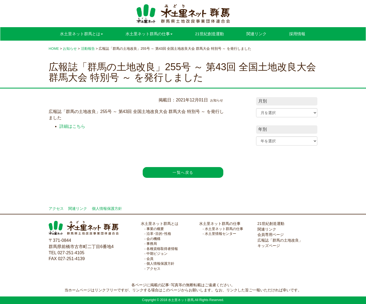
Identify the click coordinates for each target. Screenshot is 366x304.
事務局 (151, 244)
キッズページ (268, 245)
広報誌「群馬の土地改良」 (280, 240)
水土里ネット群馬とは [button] (81, 33)
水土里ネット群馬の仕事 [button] (149, 33)
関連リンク (256, 33)
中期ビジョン (156, 254)
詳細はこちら (72, 126)
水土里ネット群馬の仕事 (220, 223)
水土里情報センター (220, 234)
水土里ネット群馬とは (159, 223)
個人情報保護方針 (107, 209)
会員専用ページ (270, 234)
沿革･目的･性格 (158, 234)
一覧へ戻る (183, 172)
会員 (149, 259)
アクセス (56, 209)
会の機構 (153, 239)
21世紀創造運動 (209, 33)
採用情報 (297, 33)
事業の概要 (155, 229)
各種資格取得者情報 (162, 249)
